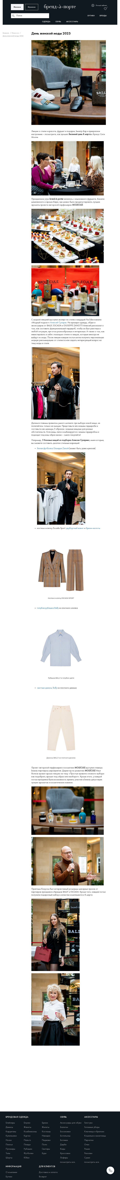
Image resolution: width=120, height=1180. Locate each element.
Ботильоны (65, 1136)
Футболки (28, 1153)
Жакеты (27, 1127)
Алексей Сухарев (58, 323)
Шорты (9, 1158)
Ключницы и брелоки (94, 1132)
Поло (44, 1145)
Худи (44, 1153)
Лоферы (64, 1158)
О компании (11, 1172)
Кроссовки (65, 1153)
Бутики (9, 1177)
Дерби (63, 1145)
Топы (8, 1153)
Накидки (46, 1136)
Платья (9, 1145)
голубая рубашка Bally (48, 608)
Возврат (43, 1177)
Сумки (87, 1158)
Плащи (27, 1145)
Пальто (27, 1140)
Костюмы (46, 1132)
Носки (9, 1140)
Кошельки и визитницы (95, 1136)
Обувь (58, 22)
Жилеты (45, 1127)
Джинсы (9, 1127)
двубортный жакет (75, 528)
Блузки (27, 1123)
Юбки (26, 1158)
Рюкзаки (88, 1153)
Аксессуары (72, 22)
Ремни (87, 1149)
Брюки (45, 1123)
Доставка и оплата (48, 1172)
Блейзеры (10, 1123)
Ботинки (64, 1140)
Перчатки (88, 1140)
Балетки (64, 1127)
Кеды (62, 1149)
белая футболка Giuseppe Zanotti (53, 448)
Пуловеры (10, 1149)
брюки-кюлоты (93, 528)
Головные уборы (92, 1127)
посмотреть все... (68, 1162)
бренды (103, 16)
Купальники (11, 1136)
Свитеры (46, 1149)
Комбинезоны (30, 1132)
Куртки (27, 1136)
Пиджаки (46, 1140)
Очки (86, 1145)
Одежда (46, 22)
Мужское (31, 7)
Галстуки (88, 1123)
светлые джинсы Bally (47, 688)
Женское (17, 7)
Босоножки (65, 1132)
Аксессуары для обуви (70, 1123)
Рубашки (28, 1149)
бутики (91, 16)
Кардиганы (11, 1132)
